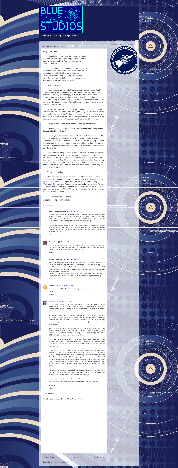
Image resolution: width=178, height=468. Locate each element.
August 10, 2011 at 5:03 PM (66, 301)
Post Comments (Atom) (61, 462)
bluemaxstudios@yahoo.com (54, 179)
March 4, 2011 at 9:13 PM (65, 286)
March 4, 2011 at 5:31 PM (69, 242)
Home (74, 457)
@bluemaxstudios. (50, 186)
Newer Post (48, 457)
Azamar (74, 162)
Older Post (99, 457)
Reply (51, 235)
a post (77, 68)
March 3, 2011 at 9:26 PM (69, 211)
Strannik (52, 286)
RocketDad (53, 242)
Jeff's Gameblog (64, 68)
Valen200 (52, 301)
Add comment (49, 393)
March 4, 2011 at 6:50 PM (69, 259)
